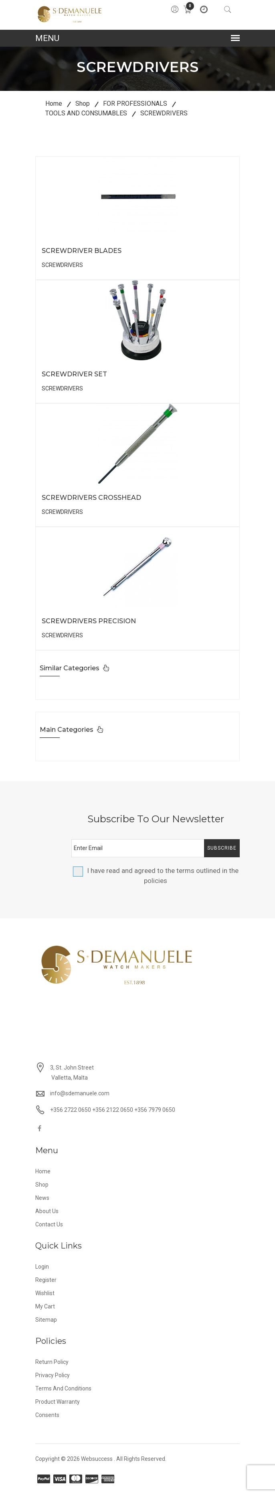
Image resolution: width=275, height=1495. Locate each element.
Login (42, 1266)
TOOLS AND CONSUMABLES (86, 113)
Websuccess (97, 1459)
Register (46, 1280)
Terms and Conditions (63, 1388)
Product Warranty (57, 1401)
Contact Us (49, 1224)
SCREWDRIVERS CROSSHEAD (91, 497)
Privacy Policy (52, 1375)
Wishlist (45, 1293)
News (42, 1198)
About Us (47, 1211)
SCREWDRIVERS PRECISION (89, 621)
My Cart (45, 1306)
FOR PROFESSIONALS (135, 103)
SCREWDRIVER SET (74, 374)
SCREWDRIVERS (164, 113)
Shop (82, 103)
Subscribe (222, 848)
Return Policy (52, 1362)
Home (53, 103)
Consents (47, 1415)
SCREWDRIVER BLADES (81, 251)
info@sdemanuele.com (79, 1093)
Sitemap (46, 1319)
